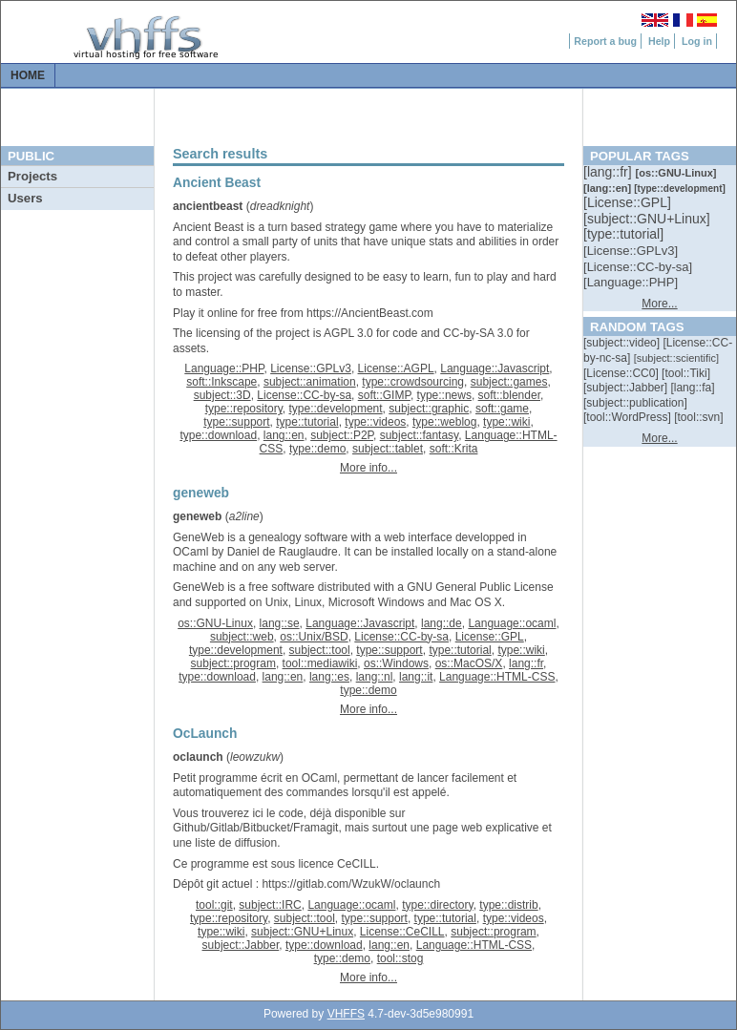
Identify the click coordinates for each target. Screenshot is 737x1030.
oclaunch (198, 757)
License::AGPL (396, 368)
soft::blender (509, 395)
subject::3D (222, 395)
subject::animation (309, 382)
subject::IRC (270, 905)
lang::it (415, 676)
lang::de (441, 623)
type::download (218, 435)
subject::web (242, 636)
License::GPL (489, 636)
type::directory (437, 905)
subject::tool (319, 650)
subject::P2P (341, 435)
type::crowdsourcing (413, 382)
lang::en (284, 435)
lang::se (280, 623)
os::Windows (396, 663)
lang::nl (374, 676)
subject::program (233, 663)
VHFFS (346, 1013)
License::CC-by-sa (304, 395)
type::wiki (506, 422)
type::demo (317, 448)
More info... (368, 467)
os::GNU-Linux (215, 623)
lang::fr (526, 663)
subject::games (509, 382)
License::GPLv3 (310, 368)
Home (28, 75)
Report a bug (605, 41)
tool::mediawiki (320, 663)
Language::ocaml (512, 623)
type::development (336, 408)
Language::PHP (223, 368)
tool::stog (400, 958)
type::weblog (444, 422)
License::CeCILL (402, 931)
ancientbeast (207, 206)
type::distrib (508, 905)
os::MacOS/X (469, 663)
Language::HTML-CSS (497, 676)
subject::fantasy (419, 435)
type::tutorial (307, 422)
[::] (609, 171)
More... (659, 303)
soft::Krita (454, 448)
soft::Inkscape (221, 382)
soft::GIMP (384, 395)
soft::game (502, 408)
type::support (236, 422)
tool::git (214, 905)
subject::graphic (429, 408)
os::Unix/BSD (313, 636)
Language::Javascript (494, 368)
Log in (697, 41)
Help (659, 41)
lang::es (329, 676)
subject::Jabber (241, 945)
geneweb (197, 516)
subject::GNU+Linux (302, 931)
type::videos (375, 422)
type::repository (244, 408)
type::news (444, 395)
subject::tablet (387, 448)
